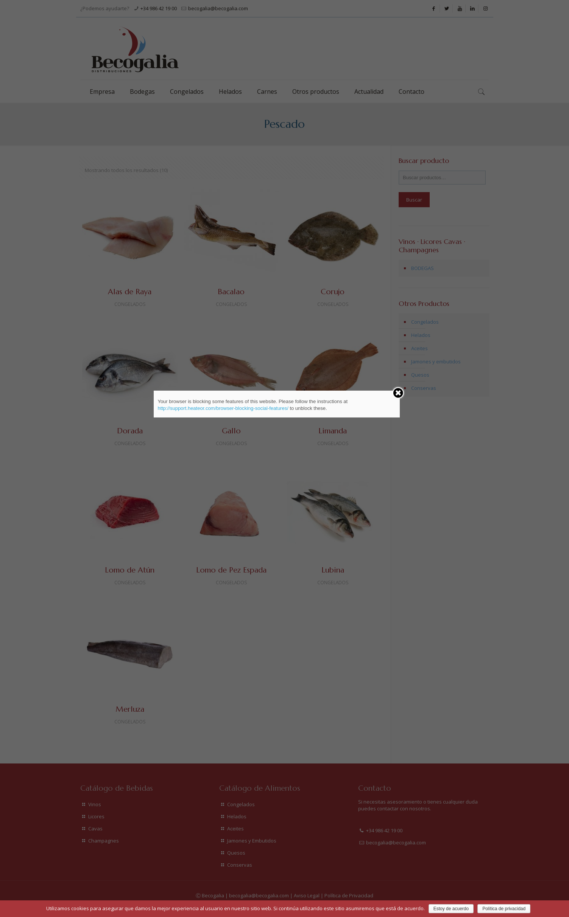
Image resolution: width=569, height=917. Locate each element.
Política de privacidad (503, 908)
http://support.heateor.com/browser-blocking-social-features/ (222, 408)
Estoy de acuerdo (451, 908)
